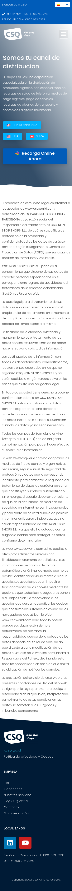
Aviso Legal (12, 750)
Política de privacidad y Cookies (28, 756)
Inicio (8, 783)
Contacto (11, 807)
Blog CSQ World (16, 801)
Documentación (16, 813)
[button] (63, 34)
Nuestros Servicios (17, 795)
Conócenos (13, 789)
